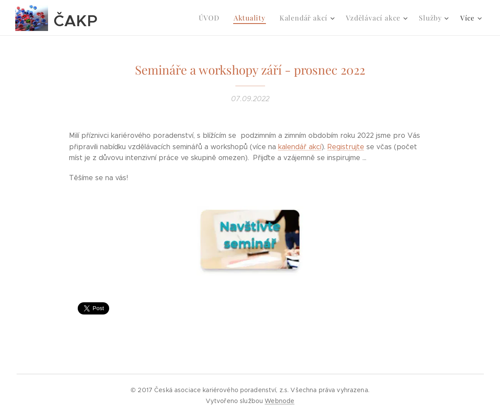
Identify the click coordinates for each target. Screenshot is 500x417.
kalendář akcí (299, 147)
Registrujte (346, 147)
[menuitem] (220, 18)
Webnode (279, 401)
